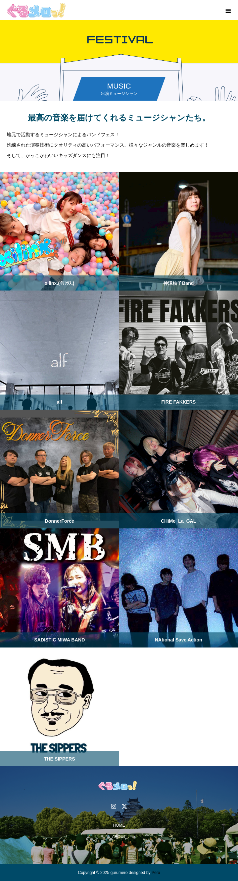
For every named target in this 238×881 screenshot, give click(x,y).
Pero (156, 872)
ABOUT (119, 836)
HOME (119, 825)
